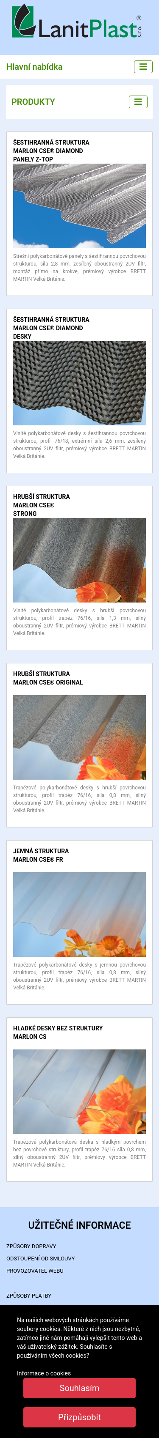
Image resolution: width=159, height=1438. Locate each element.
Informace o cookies (44, 1373)
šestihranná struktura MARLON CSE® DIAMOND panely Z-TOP (51, 151)
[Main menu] (143, 66)
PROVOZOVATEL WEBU (35, 1271)
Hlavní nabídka (34, 67)
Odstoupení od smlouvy (40, 1258)
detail (20, 167)
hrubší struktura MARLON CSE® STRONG (41, 505)
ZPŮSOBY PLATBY (28, 1296)
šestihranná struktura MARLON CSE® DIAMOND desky (51, 328)
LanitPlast (80, 21)
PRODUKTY (33, 102)
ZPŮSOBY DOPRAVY (31, 1246)
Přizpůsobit (79, 1417)
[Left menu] (138, 102)
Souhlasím (80, 1388)
